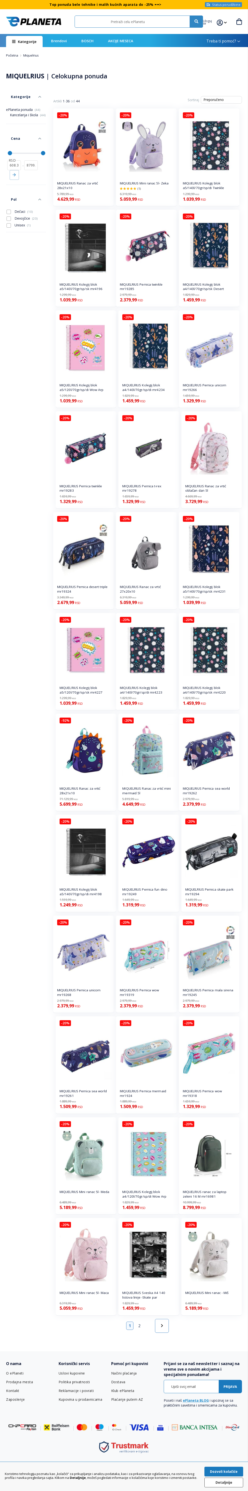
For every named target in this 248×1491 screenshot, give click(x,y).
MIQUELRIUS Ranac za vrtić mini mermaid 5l (146, 790)
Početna (12, 55)
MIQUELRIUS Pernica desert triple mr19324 (82, 589)
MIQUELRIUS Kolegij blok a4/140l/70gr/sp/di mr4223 (141, 690)
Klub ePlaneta (122, 1390)
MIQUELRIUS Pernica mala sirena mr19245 (208, 992)
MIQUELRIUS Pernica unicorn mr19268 (79, 992)
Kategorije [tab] (15, 92)
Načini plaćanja (123, 1373)
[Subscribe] (230, 1386)
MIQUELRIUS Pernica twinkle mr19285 (141, 286)
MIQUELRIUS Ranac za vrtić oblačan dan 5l (205, 488)
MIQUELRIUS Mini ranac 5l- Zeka (144, 183)
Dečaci (20, 187)
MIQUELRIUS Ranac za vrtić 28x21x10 (77, 185)
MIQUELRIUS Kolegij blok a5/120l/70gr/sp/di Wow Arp (82, 387)
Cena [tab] (10, 126)
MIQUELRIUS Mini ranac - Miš (207, 1293)
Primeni (14, 158)
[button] (212, 21)
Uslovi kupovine (72, 1373)
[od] (14, 148)
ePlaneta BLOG (196, 1400)
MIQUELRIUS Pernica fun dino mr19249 (144, 891)
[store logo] (33, 21)
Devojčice (22, 194)
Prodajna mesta (19, 1382)
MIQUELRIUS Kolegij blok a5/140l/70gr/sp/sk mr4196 (81, 286)
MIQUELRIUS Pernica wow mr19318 (202, 1093)
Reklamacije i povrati (76, 1390)
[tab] (30, 1364)
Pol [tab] (8, 177)
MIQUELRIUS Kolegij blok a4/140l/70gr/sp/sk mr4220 (204, 690)
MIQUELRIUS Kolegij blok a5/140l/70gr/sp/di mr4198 (81, 891)
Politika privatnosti (74, 1382)
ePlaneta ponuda (23, 102)
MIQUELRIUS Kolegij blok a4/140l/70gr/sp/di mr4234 (143, 387)
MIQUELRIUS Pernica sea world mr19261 (83, 1093)
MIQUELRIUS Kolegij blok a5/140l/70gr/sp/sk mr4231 (204, 589)
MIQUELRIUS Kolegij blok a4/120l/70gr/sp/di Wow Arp (144, 1194)
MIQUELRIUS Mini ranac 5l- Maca (84, 1293)
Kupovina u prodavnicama (80, 1399)
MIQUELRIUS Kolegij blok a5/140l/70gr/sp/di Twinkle (203, 185)
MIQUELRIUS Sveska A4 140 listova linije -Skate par (143, 1295)
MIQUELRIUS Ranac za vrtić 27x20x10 (140, 589)
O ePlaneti (14, 1373)
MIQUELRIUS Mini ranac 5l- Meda (84, 1192)
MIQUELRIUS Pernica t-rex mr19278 (141, 488)
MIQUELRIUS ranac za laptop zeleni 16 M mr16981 (205, 1194)
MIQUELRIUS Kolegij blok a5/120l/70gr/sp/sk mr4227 (81, 690)
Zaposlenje (15, 1399)
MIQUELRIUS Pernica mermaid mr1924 (143, 1093)
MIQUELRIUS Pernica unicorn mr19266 (204, 387)
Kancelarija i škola (28, 107)
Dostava (118, 1382)
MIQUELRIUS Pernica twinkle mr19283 (81, 488)
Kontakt (12, 1390)
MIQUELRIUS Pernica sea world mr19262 (206, 790)
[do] (31, 148)
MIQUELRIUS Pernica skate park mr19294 (209, 891)
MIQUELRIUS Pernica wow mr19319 (139, 992)
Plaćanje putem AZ (126, 1399)
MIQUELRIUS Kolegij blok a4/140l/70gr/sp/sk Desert (203, 286)
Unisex (19, 201)
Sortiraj (193, 100)
